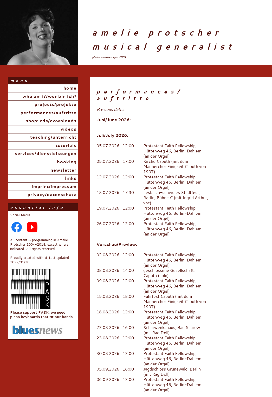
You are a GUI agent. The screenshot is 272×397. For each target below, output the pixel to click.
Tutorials (66, 145)
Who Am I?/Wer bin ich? (49, 96)
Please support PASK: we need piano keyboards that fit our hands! (42, 312)
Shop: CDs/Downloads (51, 121)
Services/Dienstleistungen (45, 153)
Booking (66, 162)
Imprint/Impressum (54, 186)
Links (70, 178)
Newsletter (63, 170)
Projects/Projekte (55, 104)
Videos (68, 129)
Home (69, 88)
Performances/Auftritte (48, 113)
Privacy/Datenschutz (52, 194)
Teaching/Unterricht (53, 137)
